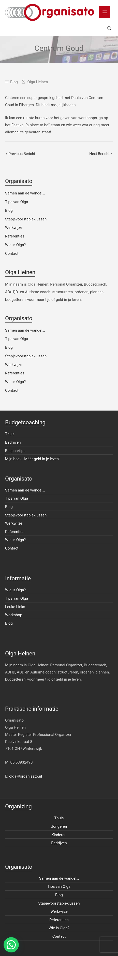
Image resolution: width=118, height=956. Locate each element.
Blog (14, 82)
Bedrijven (13, 442)
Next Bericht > (100, 153)
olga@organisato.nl (25, 776)
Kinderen (59, 835)
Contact (11, 253)
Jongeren (59, 826)
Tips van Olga (16, 202)
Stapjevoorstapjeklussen (26, 219)
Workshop (13, 615)
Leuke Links (15, 606)
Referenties (14, 236)
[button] (11, 944)
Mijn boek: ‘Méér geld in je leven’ (32, 459)
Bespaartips (15, 450)
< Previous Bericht (20, 153)
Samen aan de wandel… (25, 193)
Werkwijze (13, 227)
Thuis (9, 434)
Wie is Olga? (15, 245)
